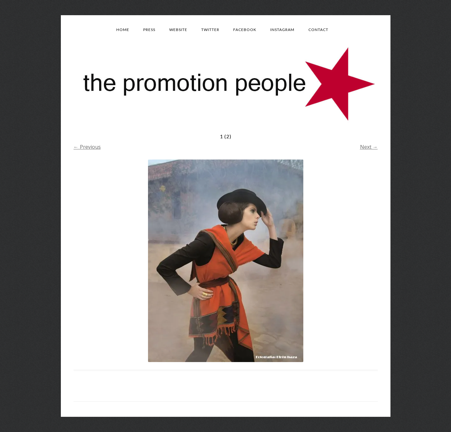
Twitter (210, 29)
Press (149, 29)
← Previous (87, 146)
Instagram (282, 29)
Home (122, 29)
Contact (318, 29)
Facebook (244, 29)
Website (178, 29)
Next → (369, 146)
